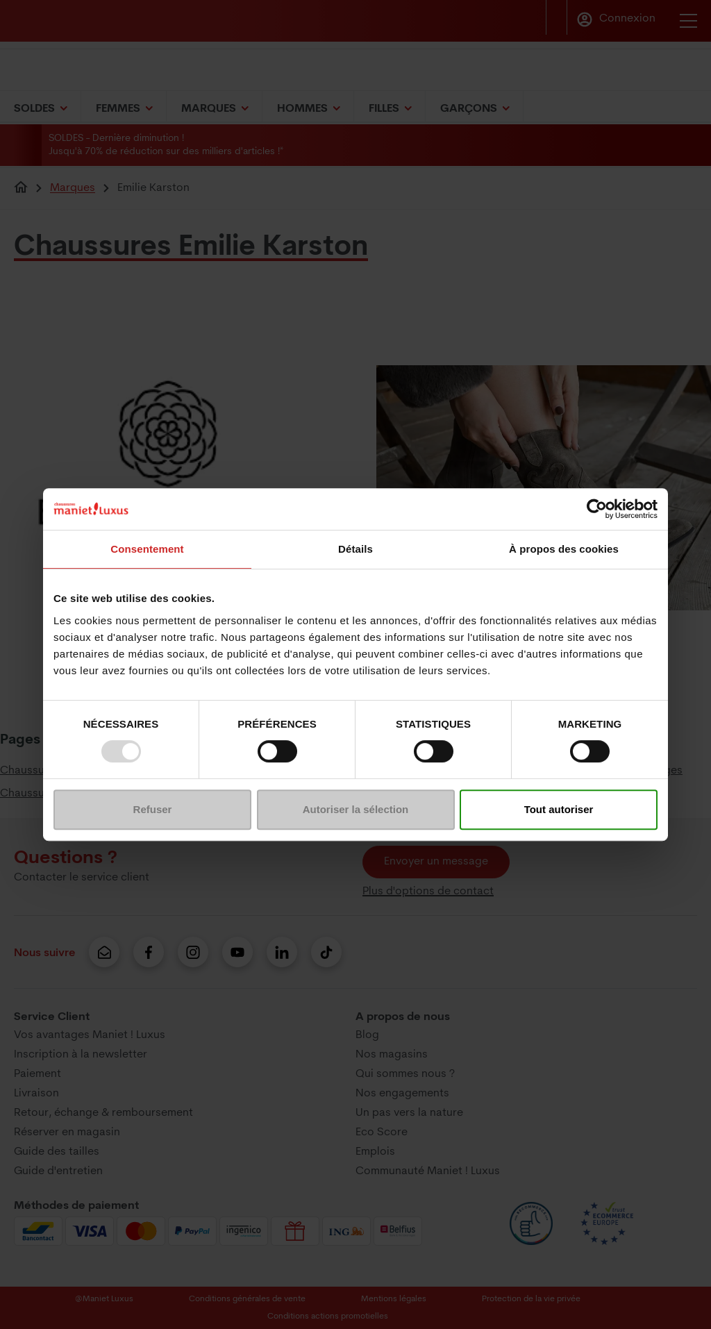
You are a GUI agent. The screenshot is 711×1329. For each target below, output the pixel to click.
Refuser (152, 809)
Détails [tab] (355, 549)
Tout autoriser (559, 809)
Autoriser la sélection (356, 809)
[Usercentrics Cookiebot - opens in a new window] (597, 509)
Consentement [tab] (146, 549)
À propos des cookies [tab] (564, 549)
